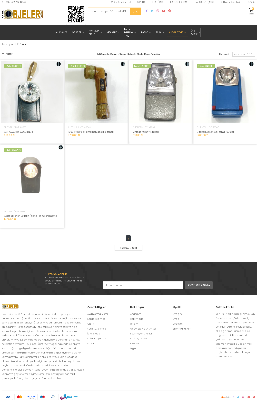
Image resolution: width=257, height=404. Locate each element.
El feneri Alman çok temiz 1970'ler (215, 132)
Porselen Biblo (94, 32)
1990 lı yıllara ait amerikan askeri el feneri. (91, 132)
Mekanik (112, 32)
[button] (251, 11)
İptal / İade (158, 2)
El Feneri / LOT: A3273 (15, 127)
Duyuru (251, 2)
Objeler (76, 32)
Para (159, 32)
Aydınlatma (176, 32)
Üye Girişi (194, 32)
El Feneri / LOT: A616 (14, 211)
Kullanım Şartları (230, 2)
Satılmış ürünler (139, 338)
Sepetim (178, 323)
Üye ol (176, 319)
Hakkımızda (136, 319)
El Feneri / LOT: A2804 (144, 127)
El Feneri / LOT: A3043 (79, 127)
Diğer (133, 348)
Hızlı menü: (224, 54)
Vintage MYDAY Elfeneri (146, 132)
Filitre (7, 54)
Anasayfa (61, 32)
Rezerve (134, 343)
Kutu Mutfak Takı (128, 32)
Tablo (144, 32)
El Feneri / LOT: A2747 (208, 127)
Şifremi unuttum (182, 328)
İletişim (134, 323)
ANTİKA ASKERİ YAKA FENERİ (18, 132)
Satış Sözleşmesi (204, 2)
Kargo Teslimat (179, 2)
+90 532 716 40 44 (14, 2)
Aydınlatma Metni (121, 2)
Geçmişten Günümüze (143, 328)
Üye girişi (178, 314)
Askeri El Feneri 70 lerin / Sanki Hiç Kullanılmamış (30, 216)
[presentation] (128, 274)
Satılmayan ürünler (141, 333)
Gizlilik (141, 2)
